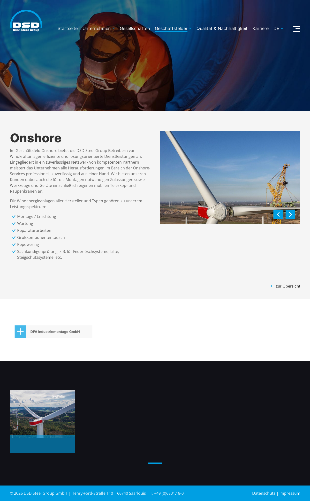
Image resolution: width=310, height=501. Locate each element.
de (276, 28)
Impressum (290, 493)
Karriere (260, 28)
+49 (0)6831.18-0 (169, 493)
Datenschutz (263, 493)
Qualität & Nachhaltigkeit (222, 28)
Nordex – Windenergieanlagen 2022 (41, 447)
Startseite (68, 28)
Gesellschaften (135, 28)
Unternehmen (97, 28)
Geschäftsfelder (171, 28)
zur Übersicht (288, 286)
